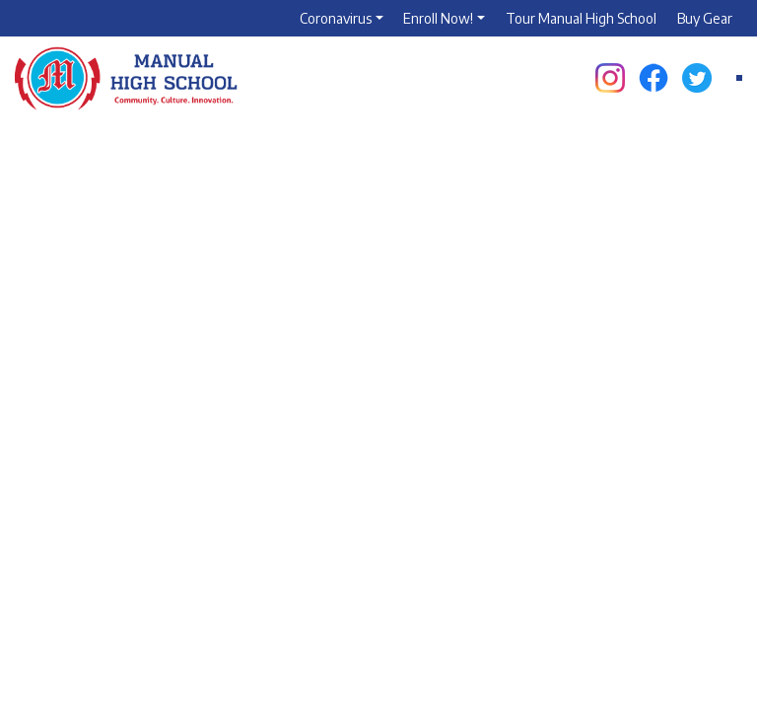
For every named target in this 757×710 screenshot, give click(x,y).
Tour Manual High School (581, 18)
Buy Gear (704, 18)
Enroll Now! (438, 18)
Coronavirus (336, 18)
